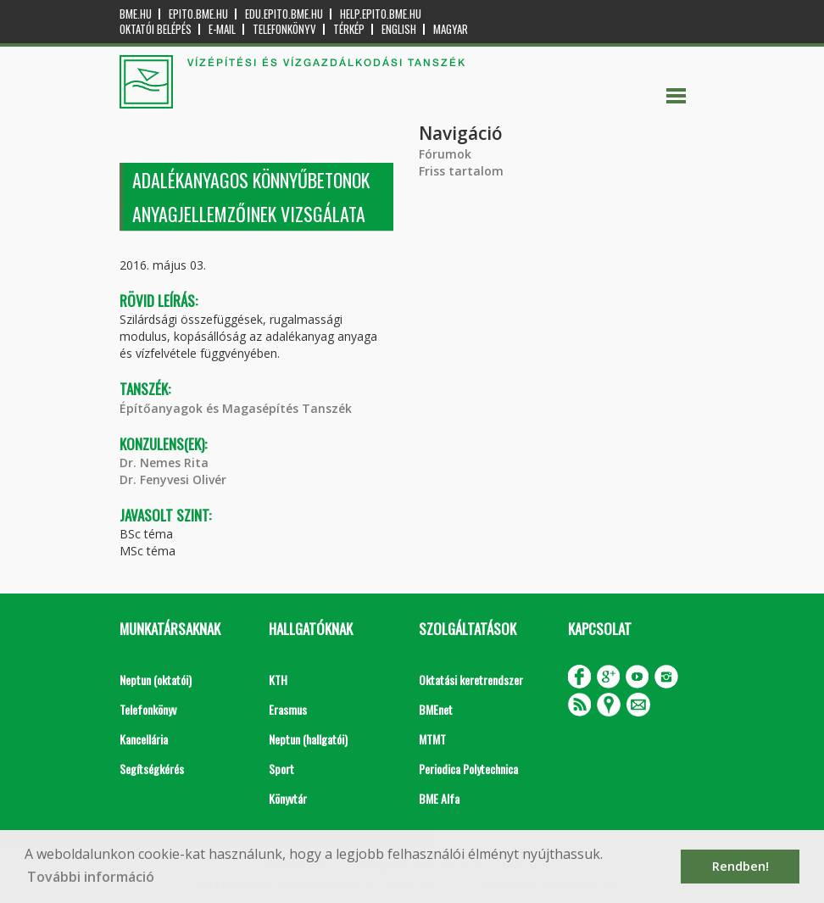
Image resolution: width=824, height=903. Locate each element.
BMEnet (436, 709)
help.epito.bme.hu (380, 14)
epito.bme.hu (198, 14)
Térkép (349, 29)
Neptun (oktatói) (156, 679)
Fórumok (445, 154)
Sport (281, 769)
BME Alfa (439, 798)
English (398, 29)
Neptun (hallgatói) (308, 739)
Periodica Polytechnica (468, 769)
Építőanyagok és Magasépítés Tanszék (236, 408)
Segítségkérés (152, 769)
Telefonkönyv (284, 29)
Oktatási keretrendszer (471, 679)
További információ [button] (90, 876)
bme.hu (136, 14)
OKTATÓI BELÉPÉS (156, 29)
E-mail (222, 29)
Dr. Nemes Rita (164, 462)
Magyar (450, 29)
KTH (278, 679)
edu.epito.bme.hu (284, 14)
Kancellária (144, 739)
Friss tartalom (461, 171)
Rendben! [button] (740, 866)
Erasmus (288, 709)
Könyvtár (288, 798)
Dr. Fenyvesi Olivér (173, 479)
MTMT (432, 739)
